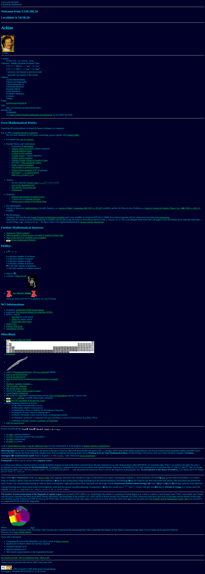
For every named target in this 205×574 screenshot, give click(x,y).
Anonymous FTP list (15, 329)
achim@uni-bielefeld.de (16, 103)
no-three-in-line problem (22, 153)
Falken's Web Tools (14, 326)
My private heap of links (16, 388)
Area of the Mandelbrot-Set (23, 185)
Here (186, 499)
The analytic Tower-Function (24, 187)
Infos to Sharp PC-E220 (21, 340)
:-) (7, 381)
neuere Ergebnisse (87, 456)
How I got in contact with (26, 460)
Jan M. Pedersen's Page (38, 446)
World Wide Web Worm (22, 322)
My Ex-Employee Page (28, 558)
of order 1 (10, 434)
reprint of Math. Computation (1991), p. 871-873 (81, 208)
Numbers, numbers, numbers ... (19, 384)
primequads (28, 146)
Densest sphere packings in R (24, 170)
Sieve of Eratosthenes (58, 395)
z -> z (49, 183)
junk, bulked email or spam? (29, 391)
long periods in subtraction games (26, 167)
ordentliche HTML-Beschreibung (30, 310)
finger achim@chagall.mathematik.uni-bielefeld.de (31, 115)
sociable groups (18, 156)
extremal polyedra (32, 199)
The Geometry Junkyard (16, 386)
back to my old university (17, 374)
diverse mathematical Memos (23, 240)
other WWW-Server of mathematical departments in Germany (32, 379)
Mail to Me (44, 558)
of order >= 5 (11, 441)
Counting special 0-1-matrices (25, 133)
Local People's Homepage (17, 393)
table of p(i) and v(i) (23, 175)
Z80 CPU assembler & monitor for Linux (27, 400)
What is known (62, 542)
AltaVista (15, 317)
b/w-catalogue (43, 372)
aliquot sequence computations (97, 446)
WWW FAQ (11, 324)
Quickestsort (17, 190)
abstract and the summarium (92, 222)
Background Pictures (23, 372)
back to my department (15, 377)
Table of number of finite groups (19, 235)
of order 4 (10, 439)
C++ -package (18, 398)
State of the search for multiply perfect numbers (26, 238)
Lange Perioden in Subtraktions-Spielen (48, 217)
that (20, 528)
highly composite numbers (23, 165)
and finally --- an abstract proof (25, 172)
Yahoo (14, 319)
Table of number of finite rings (50, 235)
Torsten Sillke (73, 135)
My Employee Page (9, 558)
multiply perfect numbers (22, 158)
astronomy (10, 354)
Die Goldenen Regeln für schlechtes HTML (34, 312)
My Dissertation (13, 215)
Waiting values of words (22, 148)
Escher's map (32, 183)
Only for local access (15, 423)
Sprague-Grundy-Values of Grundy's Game (30, 160)
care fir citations (26, 139)
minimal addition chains (22, 151)
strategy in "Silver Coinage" (18, 233)
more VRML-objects (22, 532)
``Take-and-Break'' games (30, 163)
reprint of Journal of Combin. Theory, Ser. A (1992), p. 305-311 (172, 208)
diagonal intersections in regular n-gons (28, 197)
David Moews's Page (16, 446)
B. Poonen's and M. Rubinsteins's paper (166, 499)
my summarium (162, 217)
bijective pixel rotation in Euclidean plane (29, 201)
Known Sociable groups (31, 429)
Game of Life (20, 276)
